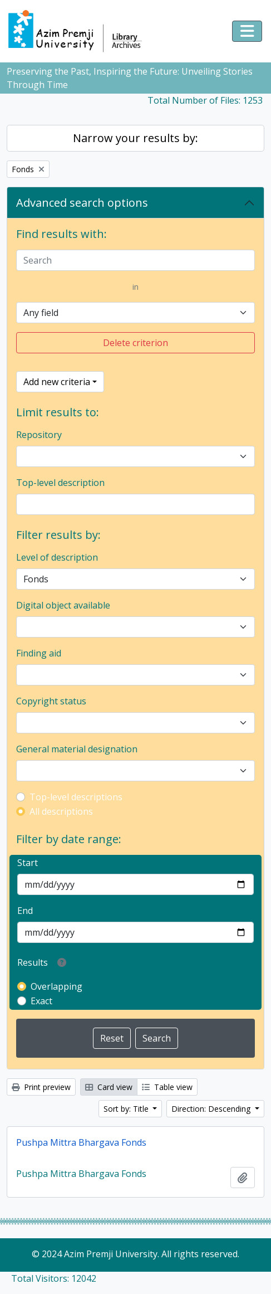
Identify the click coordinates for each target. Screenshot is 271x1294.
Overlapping (56, 986)
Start (27, 863)
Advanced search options (82, 202)
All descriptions (61, 811)
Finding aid (38, 653)
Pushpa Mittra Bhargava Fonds (81, 1142)
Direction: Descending (212, 1108)
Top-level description (60, 482)
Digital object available (63, 605)
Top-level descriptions (75, 797)
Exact (41, 1001)
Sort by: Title (127, 1108)
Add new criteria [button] (56, 382)
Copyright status (51, 701)
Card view (108, 1087)
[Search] (135, 260)
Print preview (41, 1087)
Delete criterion (135, 343)
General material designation (76, 749)
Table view (167, 1087)
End (25, 910)
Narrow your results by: (135, 137)
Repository (39, 435)
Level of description (57, 557)
